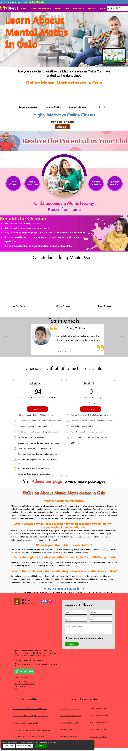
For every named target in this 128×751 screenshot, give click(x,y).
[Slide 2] (60, 351)
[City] (100, 619)
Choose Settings (24, 746)
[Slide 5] (67, 351)
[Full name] (75, 612)
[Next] (122, 337)
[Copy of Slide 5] (70, 351)
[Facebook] (42, 601)
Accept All (40, 746)
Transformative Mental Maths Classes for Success (30, 716)
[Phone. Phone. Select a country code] (68, 619)
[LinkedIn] (46, 601)
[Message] (88, 629)
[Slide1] (58, 351)
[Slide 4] (65, 351)
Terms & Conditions (21, 677)
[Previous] (5, 337)
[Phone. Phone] (78, 619)
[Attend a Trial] (62, 126)
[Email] (100, 612)
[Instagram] (50, 601)
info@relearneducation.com (30, 660)
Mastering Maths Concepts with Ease (26, 723)
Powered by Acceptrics (86, 746)
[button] (41, 8)
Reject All (9, 746)
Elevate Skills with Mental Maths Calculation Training (31, 730)
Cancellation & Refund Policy (25, 682)
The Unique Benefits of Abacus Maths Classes (29, 736)
